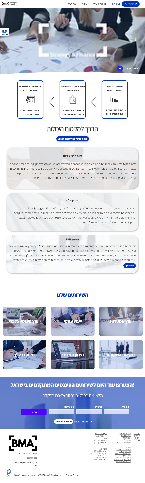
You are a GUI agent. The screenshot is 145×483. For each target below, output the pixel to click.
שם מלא (125, 406)
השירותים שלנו (72, 294)
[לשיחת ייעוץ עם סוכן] (63, 421)
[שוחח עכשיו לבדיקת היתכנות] (72, 138)
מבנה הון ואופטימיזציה (99, 459)
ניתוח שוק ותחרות (125, 451)
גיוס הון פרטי (102, 438)
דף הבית (137, 433)
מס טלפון (69, 406)
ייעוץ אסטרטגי (125, 435)
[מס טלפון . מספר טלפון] (62, 412)
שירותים (137, 435)
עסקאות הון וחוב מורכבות (98, 440)
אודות (137, 437)
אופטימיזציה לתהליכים (123, 453)
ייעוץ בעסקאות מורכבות (123, 455)
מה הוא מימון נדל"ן (100, 442)
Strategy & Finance (13, 3)
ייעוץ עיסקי (127, 447)
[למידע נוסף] (129, 268)
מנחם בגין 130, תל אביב (28, 453)
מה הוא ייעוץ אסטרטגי (123, 461)
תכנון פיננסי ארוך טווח (123, 457)
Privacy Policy (72, 475)
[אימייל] (90, 412)
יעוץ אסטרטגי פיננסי (123, 442)
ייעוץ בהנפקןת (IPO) (100, 451)
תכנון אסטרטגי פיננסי (123, 449)
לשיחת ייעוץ (133, 68)
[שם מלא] (117, 412)
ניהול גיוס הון (102, 449)
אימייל (98, 406)
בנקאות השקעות (101, 457)
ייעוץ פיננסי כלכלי (101, 433)
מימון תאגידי (126, 437)
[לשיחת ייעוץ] (131, 4)
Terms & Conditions (52, 475)
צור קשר (137, 440)
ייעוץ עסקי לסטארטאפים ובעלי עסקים (98, 454)
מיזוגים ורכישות (101, 435)
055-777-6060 (32, 458)
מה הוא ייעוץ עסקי (125, 433)
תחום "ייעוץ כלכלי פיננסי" (122, 459)
